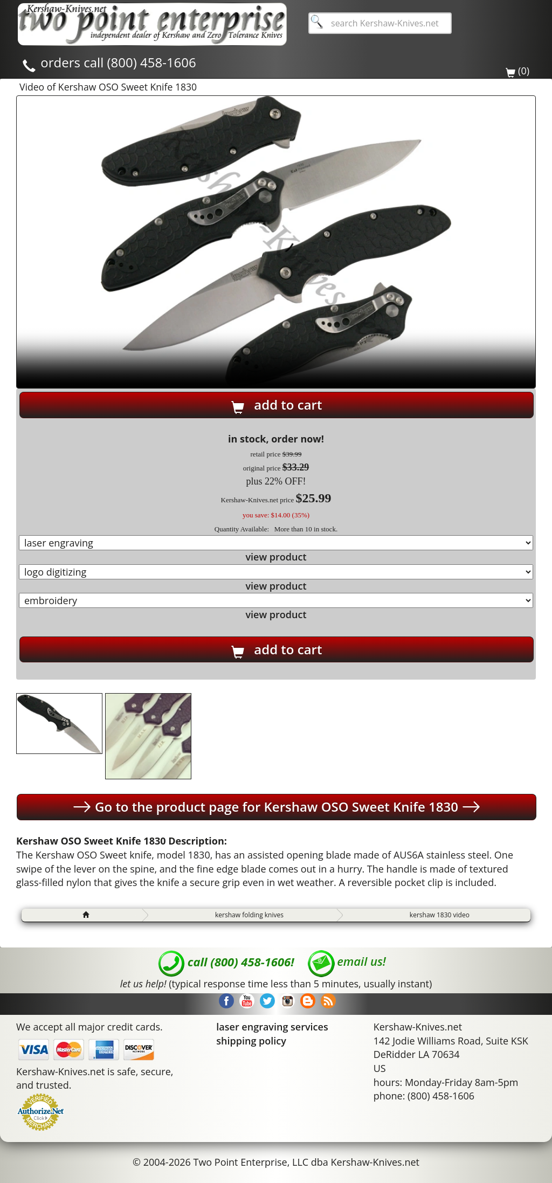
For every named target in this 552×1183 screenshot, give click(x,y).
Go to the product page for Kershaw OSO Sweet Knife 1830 (276, 807)
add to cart (276, 405)
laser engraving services (272, 1026)
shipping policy (251, 1040)
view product (275, 556)
